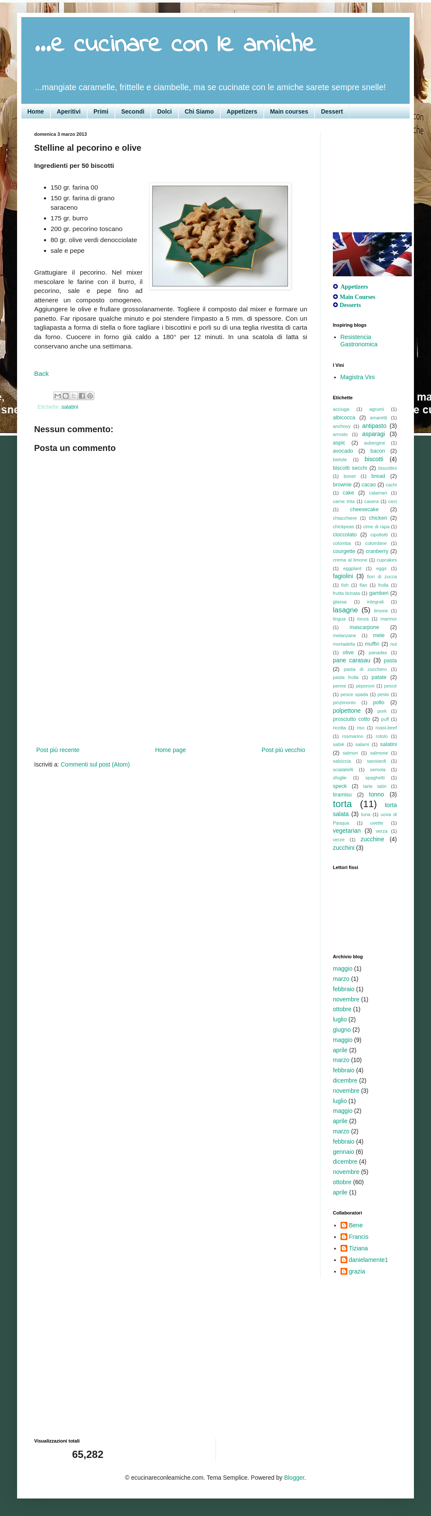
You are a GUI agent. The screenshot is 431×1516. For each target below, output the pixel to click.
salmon (350, 752)
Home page (170, 749)
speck (340, 786)
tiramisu (342, 795)
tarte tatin (374, 786)
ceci (392, 501)
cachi (391, 484)
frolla (383, 585)
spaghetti (374, 777)
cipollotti (378, 534)
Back (41, 373)
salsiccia (342, 761)
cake (348, 493)
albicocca (344, 418)
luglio (340, 1019)
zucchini (344, 847)
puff (385, 719)
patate (379, 677)
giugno (342, 1029)
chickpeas (343, 526)
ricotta (339, 727)
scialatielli (343, 769)
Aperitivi (69, 111)
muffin (372, 644)
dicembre (345, 1080)
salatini (69, 407)
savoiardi (376, 761)
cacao (368, 485)
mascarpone (364, 627)
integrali (375, 601)
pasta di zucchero (365, 669)
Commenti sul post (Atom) (95, 764)
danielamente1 (368, 1259)
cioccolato (345, 535)
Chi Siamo (199, 111)
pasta (390, 661)
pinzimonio (344, 702)
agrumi (377, 409)
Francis (359, 1236)
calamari (378, 492)
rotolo (382, 736)
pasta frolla (345, 677)
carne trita (344, 501)
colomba (342, 543)
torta (342, 804)
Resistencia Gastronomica (359, 341)
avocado (343, 451)
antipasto (374, 425)
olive (348, 653)
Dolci (164, 111)
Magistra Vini (358, 377)
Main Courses (358, 297)
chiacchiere (345, 518)
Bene (356, 1225)
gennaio (343, 1151)
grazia (357, 1271)
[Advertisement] (170, 691)
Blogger (294, 1477)
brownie (342, 485)
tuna (365, 814)
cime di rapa (376, 526)
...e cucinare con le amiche (175, 45)
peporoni (365, 685)
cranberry (377, 551)
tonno (376, 794)
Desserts (350, 305)
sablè (338, 744)
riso (360, 727)
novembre (346, 999)
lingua (339, 618)
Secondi (132, 111)
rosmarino (352, 736)
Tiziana (358, 1248)
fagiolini (343, 576)
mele (378, 635)
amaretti (378, 417)
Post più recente (57, 749)
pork (382, 711)
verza (381, 831)
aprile (340, 1050)
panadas (378, 652)
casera (371, 501)
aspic (339, 443)
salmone (379, 752)
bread (378, 476)
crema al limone (350, 559)
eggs (381, 568)
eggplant (352, 568)
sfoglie (340, 777)
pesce (390, 685)
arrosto (340, 434)
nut (393, 644)
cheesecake (364, 509)
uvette (376, 822)
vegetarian (347, 830)
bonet (349, 476)
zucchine (372, 839)
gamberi (379, 593)
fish (345, 585)
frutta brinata (346, 593)
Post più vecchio (283, 749)
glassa (340, 601)
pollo (378, 702)
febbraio (344, 989)
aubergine (374, 442)
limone (381, 610)
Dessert (332, 111)
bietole (340, 459)
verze (338, 839)
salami (362, 744)
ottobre (342, 1009)
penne (339, 685)
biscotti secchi (350, 468)
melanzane (344, 635)
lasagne (345, 610)
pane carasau (351, 660)
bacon (377, 451)
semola (377, 769)
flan (363, 585)
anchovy (342, 426)
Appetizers (242, 111)
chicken (378, 518)
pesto (383, 694)
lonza (363, 618)
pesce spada (354, 694)
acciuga (341, 409)
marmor (388, 618)
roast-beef (386, 727)
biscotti (374, 459)
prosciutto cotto (351, 719)
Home (35, 111)
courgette (344, 551)
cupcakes (387, 559)
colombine (376, 543)
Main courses (289, 111)
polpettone (347, 710)
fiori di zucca (382, 576)
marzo (341, 978)
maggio (342, 968)
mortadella (344, 644)
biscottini (387, 468)
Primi (100, 111)
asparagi (373, 433)
